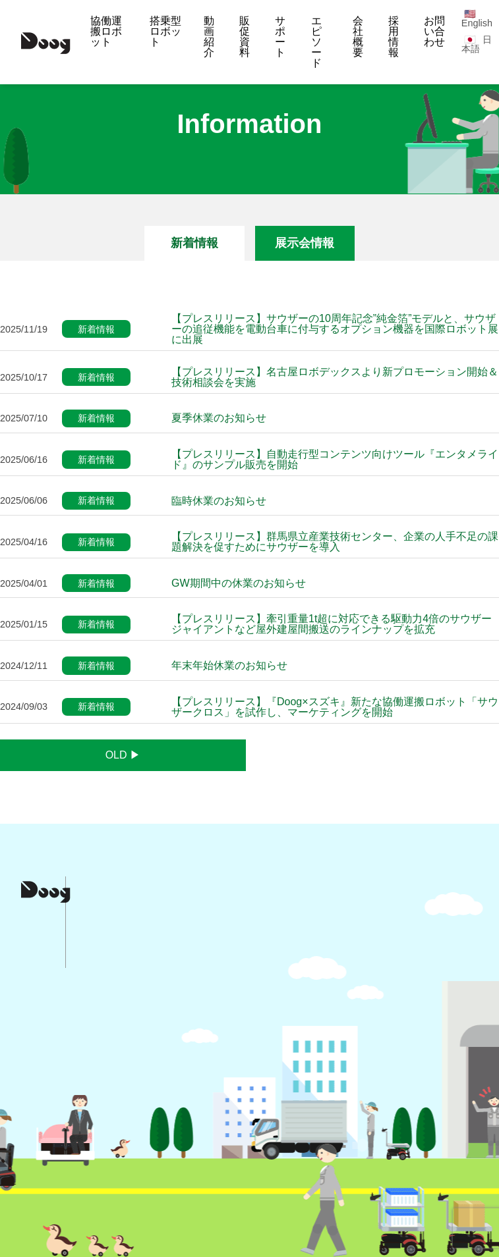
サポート (280, 36)
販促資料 (244, 36)
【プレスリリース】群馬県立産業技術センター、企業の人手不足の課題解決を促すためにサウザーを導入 (334, 541)
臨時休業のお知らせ (218, 501)
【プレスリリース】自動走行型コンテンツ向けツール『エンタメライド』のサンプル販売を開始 (334, 459)
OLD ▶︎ (122, 755)
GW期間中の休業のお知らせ (238, 583)
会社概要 (358, 36)
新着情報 (194, 243)
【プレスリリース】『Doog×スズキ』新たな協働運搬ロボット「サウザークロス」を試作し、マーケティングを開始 (334, 707)
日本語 (476, 44)
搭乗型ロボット (165, 31)
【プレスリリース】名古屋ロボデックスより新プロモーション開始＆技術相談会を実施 (334, 377)
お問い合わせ (434, 31)
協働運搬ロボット (106, 31)
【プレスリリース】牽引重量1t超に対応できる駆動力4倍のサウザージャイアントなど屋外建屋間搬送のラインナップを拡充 (331, 624)
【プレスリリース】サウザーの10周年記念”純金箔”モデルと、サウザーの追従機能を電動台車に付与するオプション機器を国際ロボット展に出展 (334, 329)
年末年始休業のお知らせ (229, 665)
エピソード (316, 41)
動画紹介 (209, 36)
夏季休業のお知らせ (218, 418)
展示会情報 (304, 243)
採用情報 (393, 36)
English (476, 23)
